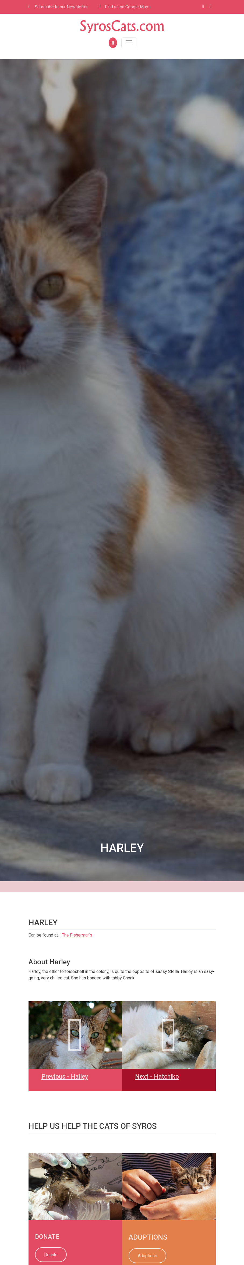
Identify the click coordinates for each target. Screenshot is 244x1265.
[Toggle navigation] (128, 42)
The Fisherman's (77, 935)
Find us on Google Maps (125, 6)
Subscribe (58, 6)
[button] (112, 43)
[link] (29, 1155)
